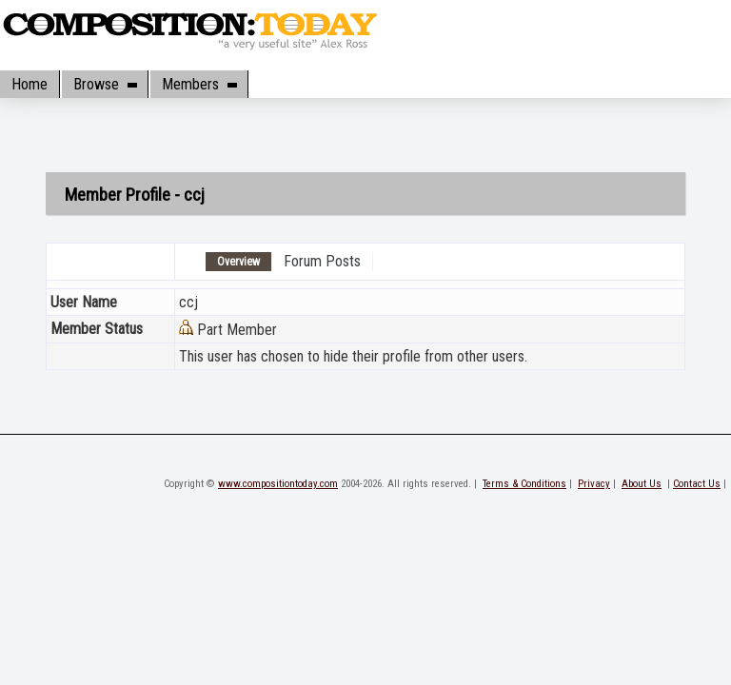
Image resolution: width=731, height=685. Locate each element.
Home (29, 84)
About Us (642, 484)
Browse (104, 84)
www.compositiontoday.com (278, 484)
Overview (238, 261)
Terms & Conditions (524, 484)
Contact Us (697, 484)
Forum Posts (322, 261)
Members (199, 84)
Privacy (594, 484)
